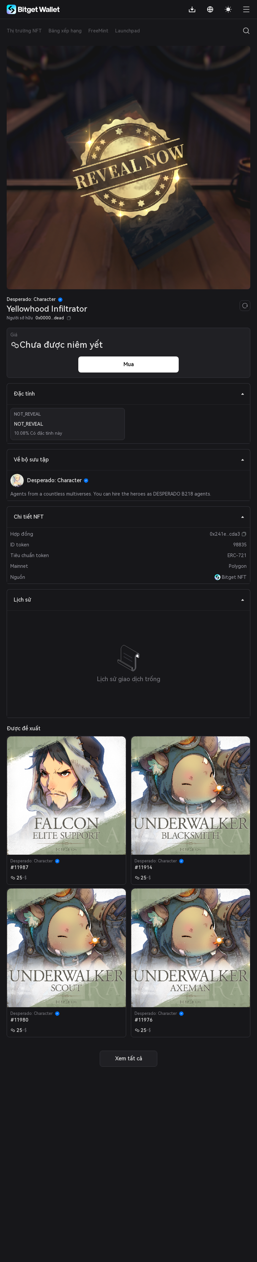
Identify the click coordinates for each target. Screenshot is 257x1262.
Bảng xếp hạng (65, 30)
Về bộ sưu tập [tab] (129, 459)
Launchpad (127, 30)
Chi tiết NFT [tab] (129, 517)
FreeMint (98, 30)
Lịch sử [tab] (129, 600)
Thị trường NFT (24, 30)
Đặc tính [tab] (129, 394)
